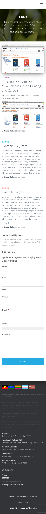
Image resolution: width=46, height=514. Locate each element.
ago (20, 131)
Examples (5, 78)
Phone (5, 297)
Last (4, 289)
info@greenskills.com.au (12, 484)
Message (6, 334)
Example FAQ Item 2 (16, 192)
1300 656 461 (7, 478)
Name (5, 267)
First (4, 277)
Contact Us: (7, 469)
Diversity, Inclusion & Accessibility (23, 497)
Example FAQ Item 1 (16, 146)
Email (5, 310)
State (5, 323)
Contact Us (23, 503)
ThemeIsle (32, 508)
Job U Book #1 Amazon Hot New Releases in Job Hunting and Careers (21, 86)
